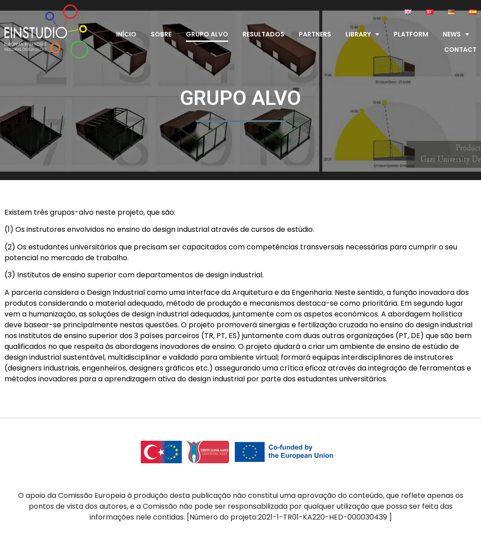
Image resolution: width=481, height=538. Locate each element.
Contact (460, 49)
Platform (411, 34)
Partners (315, 34)
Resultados (263, 34)
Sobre (161, 34)
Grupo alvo (207, 34)
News (456, 34)
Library (362, 34)
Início (126, 34)
